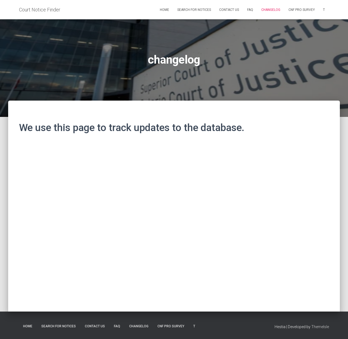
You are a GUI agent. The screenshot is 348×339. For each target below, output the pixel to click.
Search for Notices (194, 10)
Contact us (229, 10)
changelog (270, 10)
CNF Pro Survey (301, 10)
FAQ (250, 10)
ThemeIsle (320, 327)
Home (164, 10)
